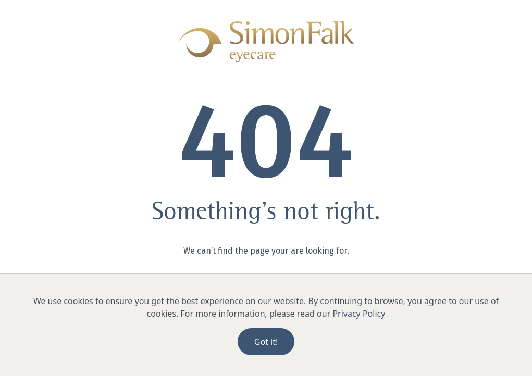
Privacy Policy (358, 313)
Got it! (266, 341)
